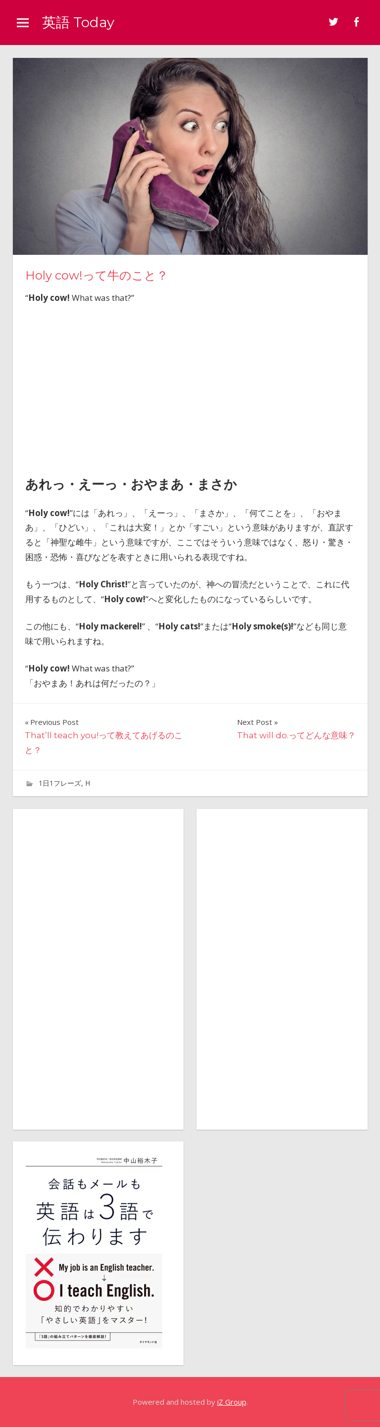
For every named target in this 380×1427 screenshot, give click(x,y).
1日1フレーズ (60, 783)
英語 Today (78, 22)
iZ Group (231, 1402)
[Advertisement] (190, 387)
